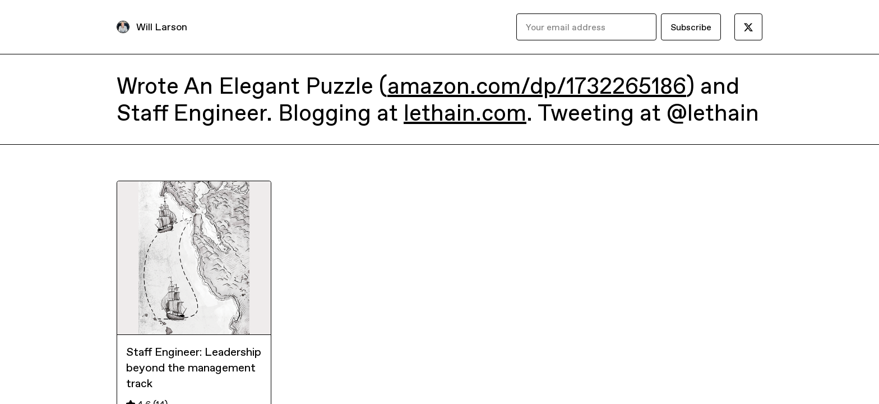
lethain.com (465, 112)
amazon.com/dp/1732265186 (536, 86)
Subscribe (690, 27)
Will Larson (161, 27)
